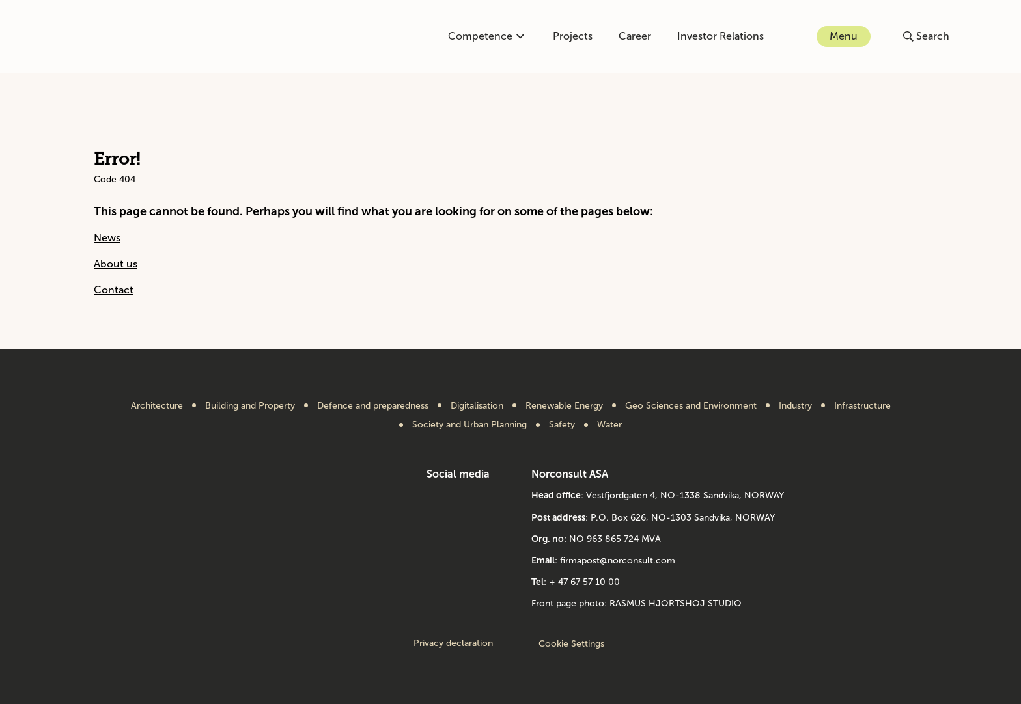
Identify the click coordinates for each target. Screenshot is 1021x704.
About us (115, 264)
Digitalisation (477, 406)
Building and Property (250, 406)
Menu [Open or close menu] (844, 36)
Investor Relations (720, 36)
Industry (795, 406)
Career (635, 36)
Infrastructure (862, 406)
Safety (562, 425)
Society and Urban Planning (469, 425)
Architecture (157, 406)
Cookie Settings (571, 643)
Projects (573, 36)
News (107, 238)
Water (609, 425)
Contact (113, 290)
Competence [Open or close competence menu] (486, 36)
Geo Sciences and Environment (691, 406)
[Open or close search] (926, 36)
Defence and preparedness (372, 406)
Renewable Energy (564, 406)
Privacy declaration (453, 643)
